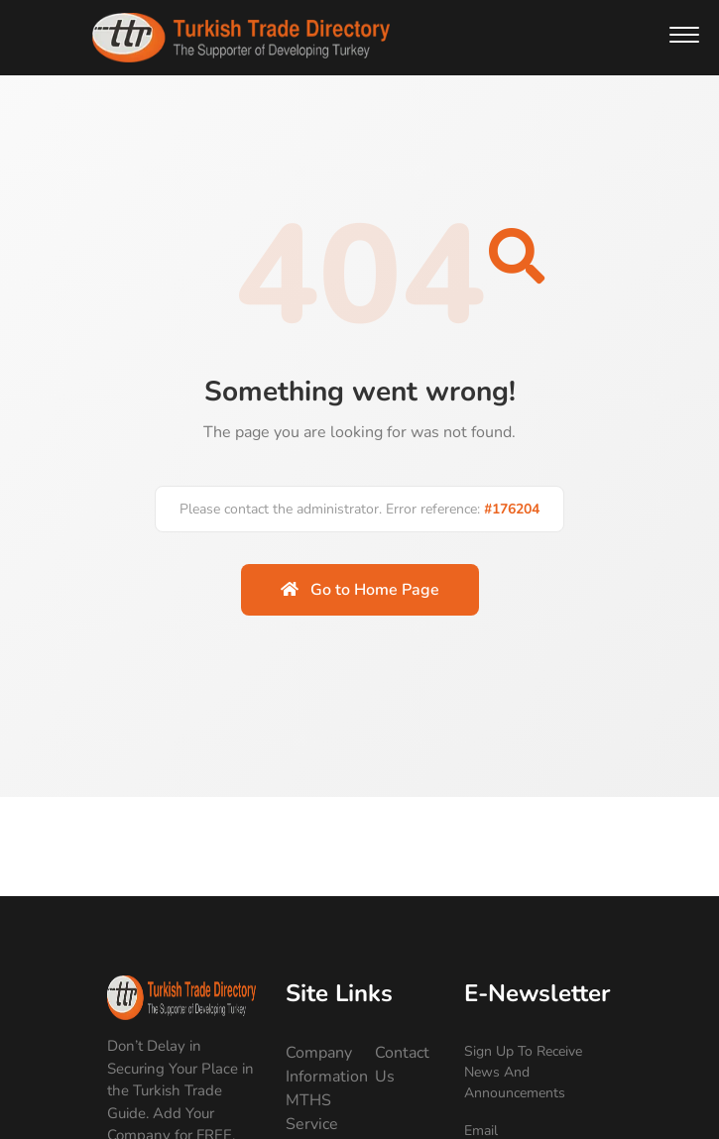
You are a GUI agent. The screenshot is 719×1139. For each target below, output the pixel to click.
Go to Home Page (360, 590)
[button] (684, 35)
